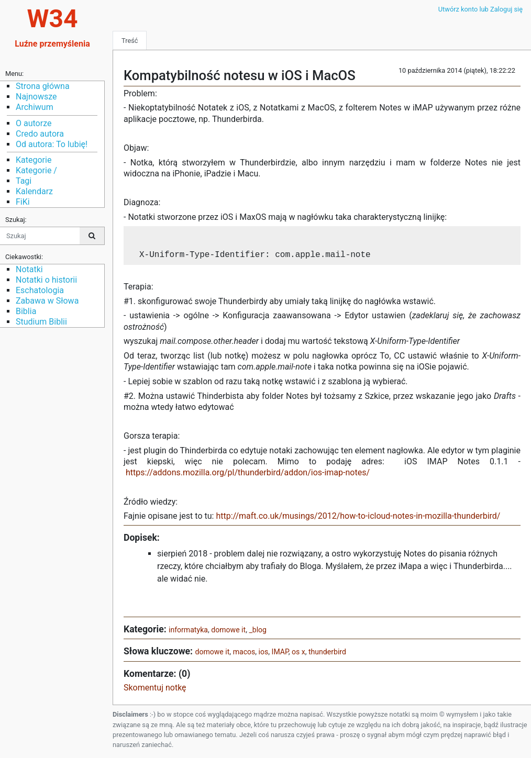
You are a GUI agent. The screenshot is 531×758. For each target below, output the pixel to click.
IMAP (280, 652)
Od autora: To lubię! (51, 144)
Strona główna (43, 86)
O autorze (33, 123)
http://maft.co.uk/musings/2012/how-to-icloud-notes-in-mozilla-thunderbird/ (358, 516)
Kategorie (33, 160)
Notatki (29, 269)
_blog (258, 630)
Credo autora (40, 134)
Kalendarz (34, 191)
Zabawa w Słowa (47, 301)
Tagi (23, 181)
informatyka (188, 630)
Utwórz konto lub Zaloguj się (480, 9)
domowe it (228, 630)
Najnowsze (36, 97)
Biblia (26, 311)
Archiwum (34, 107)
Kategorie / (36, 170)
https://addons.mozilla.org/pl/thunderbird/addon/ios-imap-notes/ (248, 473)
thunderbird (327, 652)
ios (264, 652)
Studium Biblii (41, 322)
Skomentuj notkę (155, 688)
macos (244, 652)
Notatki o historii (46, 280)
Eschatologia (40, 290)
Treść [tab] (129, 40)
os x (298, 652)
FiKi (23, 202)
